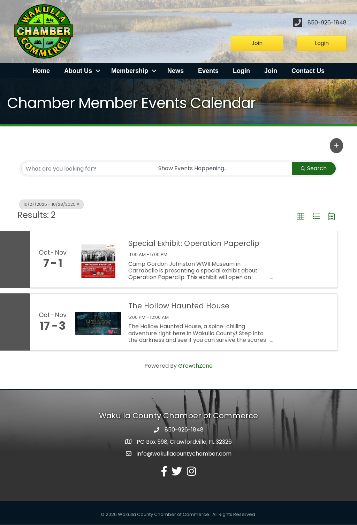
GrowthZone (195, 366)
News (175, 71)
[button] (336, 145)
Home (41, 71)
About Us (78, 71)
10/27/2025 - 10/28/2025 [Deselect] (51, 205)
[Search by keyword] (87, 168)
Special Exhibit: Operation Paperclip (193, 244)
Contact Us (308, 71)
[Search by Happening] (223, 168)
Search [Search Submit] (314, 169)
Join (270, 71)
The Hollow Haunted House (178, 306)
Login (241, 71)
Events (208, 71)
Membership (129, 71)
